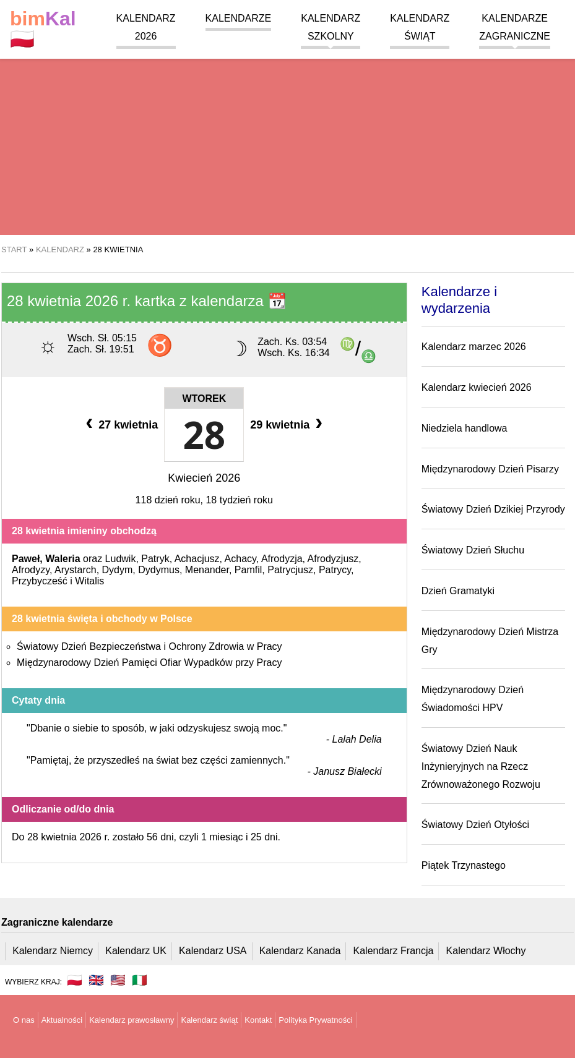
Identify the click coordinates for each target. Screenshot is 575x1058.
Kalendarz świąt (209, 1020)
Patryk (155, 558)
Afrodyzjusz (333, 558)
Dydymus (158, 570)
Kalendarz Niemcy (52, 950)
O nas (24, 1020)
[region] (287, 136)
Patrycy (335, 570)
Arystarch (75, 570)
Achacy (240, 558)
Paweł (26, 558)
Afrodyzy (31, 570)
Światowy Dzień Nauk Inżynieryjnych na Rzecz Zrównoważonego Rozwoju (481, 766)
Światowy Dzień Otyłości (475, 824)
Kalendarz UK (135, 950)
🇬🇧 (96, 980)
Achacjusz (197, 558)
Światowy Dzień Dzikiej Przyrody (493, 509)
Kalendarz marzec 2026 (474, 346)
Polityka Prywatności (315, 1020)
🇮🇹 (139, 980)
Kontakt (258, 1020)
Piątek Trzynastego (464, 865)
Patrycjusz (290, 570)
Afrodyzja (282, 558)
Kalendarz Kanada (300, 950)
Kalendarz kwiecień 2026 (477, 387)
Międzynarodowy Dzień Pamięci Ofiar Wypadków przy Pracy (149, 662)
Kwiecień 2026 (204, 478)
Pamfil (248, 570)
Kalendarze (238, 18)
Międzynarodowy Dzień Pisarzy (490, 469)
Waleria (62, 558)
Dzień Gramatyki (458, 591)
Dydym (117, 570)
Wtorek (204, 398)
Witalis (89, 581)
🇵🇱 (43, 29)
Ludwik (120, 558)
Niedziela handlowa (465, 428)
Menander (207, 570)
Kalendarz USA (212, 950)
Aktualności (61, 1020)
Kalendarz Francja (393, 950)
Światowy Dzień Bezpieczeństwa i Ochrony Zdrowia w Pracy (149, 646)
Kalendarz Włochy (486, 950)
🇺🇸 (118, 980)
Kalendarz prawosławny (131, 1020)
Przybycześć (39, 581)
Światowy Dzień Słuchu (473, 550)
